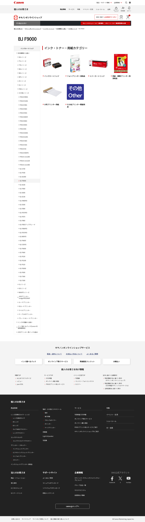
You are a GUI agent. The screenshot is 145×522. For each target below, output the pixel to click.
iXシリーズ (22, 85)
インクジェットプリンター (21, 449)
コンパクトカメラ (16, 437)
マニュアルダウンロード (51, 483)
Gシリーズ (22, 284)
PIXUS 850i (23, 125)
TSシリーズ (22, 61)
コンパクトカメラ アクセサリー (22, 441)
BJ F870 (22, 217)
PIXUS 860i (23, 121)
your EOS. (20, 384)
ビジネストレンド (16, 488)
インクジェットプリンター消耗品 (21, 464)
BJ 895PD (23, 236)
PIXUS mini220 (25, 161)
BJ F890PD (23, 201)
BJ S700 (22, 169)
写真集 (45, 440)
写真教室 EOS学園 (80, 415)
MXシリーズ (22, 73)
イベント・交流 (88, 9)
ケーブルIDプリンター (26, 314)
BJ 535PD (23, 245)
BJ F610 (22, 264)
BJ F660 (22, 252)
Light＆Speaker (48, 436)
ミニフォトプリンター (19, 456)
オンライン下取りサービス (58, 361)
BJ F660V (23, 240)
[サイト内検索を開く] (126, 2)
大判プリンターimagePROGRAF (24, 297)
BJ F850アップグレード (27, 225)
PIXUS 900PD (24, 153)
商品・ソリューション (18, 478)
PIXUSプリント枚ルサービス (55, 384)
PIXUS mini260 (25, 157)
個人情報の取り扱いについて (59, 519)
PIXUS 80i (23, 129)
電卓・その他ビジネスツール (52, 409)
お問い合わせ (15, 519)
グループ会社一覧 (80, 485)
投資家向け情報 (80, 495)
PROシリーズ (23, 89)
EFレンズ (15, 425)
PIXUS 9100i (24, 101)
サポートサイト (50, 472)
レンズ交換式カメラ (19, 418)
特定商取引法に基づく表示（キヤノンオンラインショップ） (115, 379)
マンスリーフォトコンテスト (84, 381)
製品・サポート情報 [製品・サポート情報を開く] (103, 3)
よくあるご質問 (92, 354)
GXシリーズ (22, 288)
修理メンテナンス (48, 493)
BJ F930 (22, 173)
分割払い (116, 361)
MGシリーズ (23, 69)
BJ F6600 (23, 249)
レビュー (20, 381)
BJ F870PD (23, 213)
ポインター (48, 424)
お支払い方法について (74, 354)
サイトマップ (26, 519)
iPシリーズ (22, 81)
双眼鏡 (45, 432)
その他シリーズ (72, 29)
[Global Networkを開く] (130, 2)
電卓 (46, 413)
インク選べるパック (28, 361)
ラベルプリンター (24, 310)
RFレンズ (15, 422)
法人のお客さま (18, 472)
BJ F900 (22, 189)
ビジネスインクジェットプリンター (23, 452)
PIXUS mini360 (25, 165)
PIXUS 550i (23, 145)
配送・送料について (54, 354)
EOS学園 (49, 378)
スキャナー (16, 460)
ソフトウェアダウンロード (51, 488)
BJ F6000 (23, 268)
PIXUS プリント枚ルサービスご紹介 (86, 427)
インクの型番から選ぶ (25, 322)
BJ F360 (22, 276)
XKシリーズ (22, 57)
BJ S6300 (23, 177)
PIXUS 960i (23, 109)
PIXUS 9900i (24, 97)
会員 (108, 9)
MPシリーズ (23, 77)
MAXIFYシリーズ (24, 292)
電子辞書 (47, 416)
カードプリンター (24, 302)
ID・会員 (109, 427)
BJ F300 (22, 280)
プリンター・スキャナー (19, 445)
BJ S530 (22, 197)
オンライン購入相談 (52, 381)
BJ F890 (22, 209)
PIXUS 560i (23, 141)
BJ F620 (22, 256)
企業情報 (79, 472)
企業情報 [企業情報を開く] (117, 3)
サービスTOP (48, 375)
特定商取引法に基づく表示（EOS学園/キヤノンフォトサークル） (117, 384)
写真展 (77, 378)
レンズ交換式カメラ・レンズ (20, 415)
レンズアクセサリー (19, 433)
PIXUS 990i (23, 105)
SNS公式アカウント (120, 472)
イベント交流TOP (79, 375)
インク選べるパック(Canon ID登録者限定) (28, 327)
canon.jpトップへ (72, 506)
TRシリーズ (23, 65)
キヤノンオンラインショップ (33, 29)
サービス (71, 9)
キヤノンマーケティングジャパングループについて (87, 479)
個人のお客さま (21, 9)
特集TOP (18, 375)
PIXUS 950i (23, 113)
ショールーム (100, 9)
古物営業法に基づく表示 (113, 388)
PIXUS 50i (23, 149)
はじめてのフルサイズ (24, 378)
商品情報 (63, 9)
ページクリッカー (50, 428)
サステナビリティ (80, 490)
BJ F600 (22, 272)
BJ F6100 (23, 260)
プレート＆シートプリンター (28, 318)
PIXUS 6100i (24, 137)
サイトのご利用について (40, 519)
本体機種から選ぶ (61, 29)
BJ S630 (22, 185)
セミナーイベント (16, 493)
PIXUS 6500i (24, 133)
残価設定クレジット (87, 361)
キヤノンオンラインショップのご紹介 (87, 431)
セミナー (78, 384)
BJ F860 (22, 221)
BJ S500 (22, 205)
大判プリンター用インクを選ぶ (28, 332)
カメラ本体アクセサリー (20, 429)
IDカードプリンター (25, 306)
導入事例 (14, 483)
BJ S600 (22, 193)
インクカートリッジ (48, 29)
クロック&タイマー (50, 420)
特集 (78, 9)
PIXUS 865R (24, 117)
